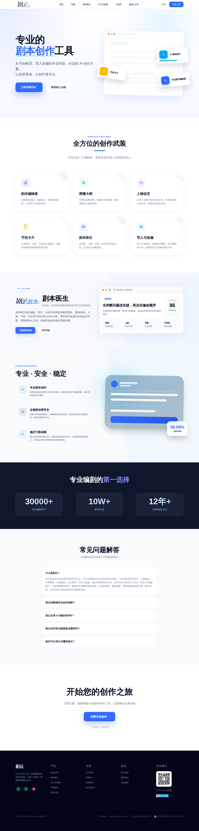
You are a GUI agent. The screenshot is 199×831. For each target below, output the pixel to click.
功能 (73, 4)
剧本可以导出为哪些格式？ (60, 641)
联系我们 (90, 782)
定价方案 (54, 792)
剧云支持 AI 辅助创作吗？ (59, 615)
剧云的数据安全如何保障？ (60, 602)
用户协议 (125, 772)
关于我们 (90, 772)
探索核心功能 (58, 87)
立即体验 (45, 330)
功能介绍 (54, 772)
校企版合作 (90, 787)
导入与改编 (103, 4)
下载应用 (54, 787)
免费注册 (176, 4)
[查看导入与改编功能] (157, 236)
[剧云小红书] (33, 789)
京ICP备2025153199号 (141, 816)
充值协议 (125, 782)
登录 (163, 4)
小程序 (118, 4)
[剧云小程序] (26, 789)
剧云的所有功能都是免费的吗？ (62, 628)
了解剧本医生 (25, 330)
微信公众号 (134, 4)
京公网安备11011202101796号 (169, 816)
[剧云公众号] (18, 789)
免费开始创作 (98, 716)
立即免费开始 (28, 87)
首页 (61, 4)
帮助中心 (90, 777)
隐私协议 (125, 777)
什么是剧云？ (52, 573)
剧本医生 (86, 4)
